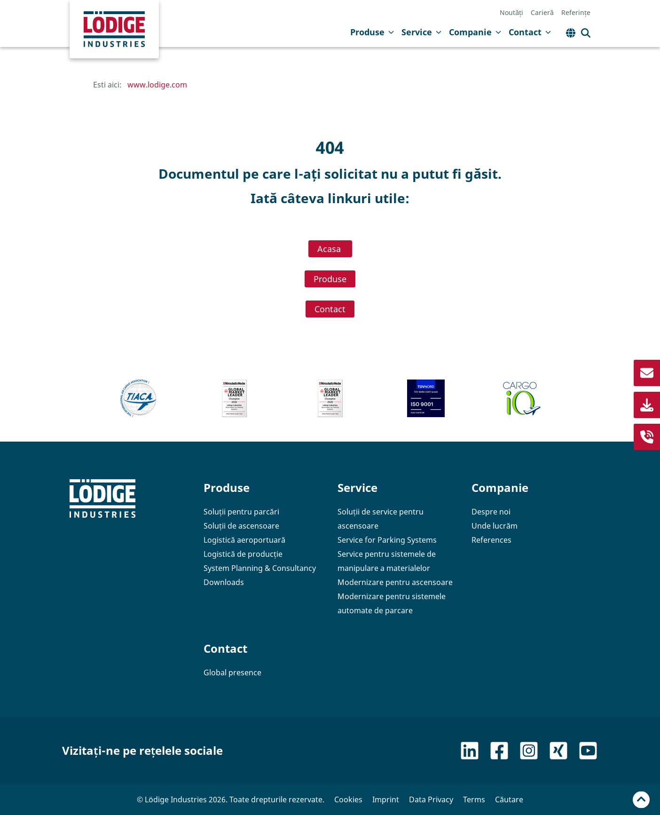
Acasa (330, 248)
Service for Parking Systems (387, 540)
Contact (530, 32)
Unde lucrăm (494, 526)
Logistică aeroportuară (244, 540)
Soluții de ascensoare (241, 526)
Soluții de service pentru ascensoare (381, 518)
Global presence (232, 672)
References (491, 540)
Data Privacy (431, 799)
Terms (474, 799)
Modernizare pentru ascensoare (395, 582)
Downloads (224, 582)
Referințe (575, 12)
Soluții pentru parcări (241, 511)
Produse (372, 32)
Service (421, 32)
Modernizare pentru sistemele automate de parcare (392, 603)
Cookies (348, 799)
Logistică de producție (243, 554)
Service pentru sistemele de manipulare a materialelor (387, 561)
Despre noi (491, 511)
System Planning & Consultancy (260, 568)
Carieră (542, 12)
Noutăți (511, 12)
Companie (475, 32)
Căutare (509, 799)
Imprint (385, 799)
